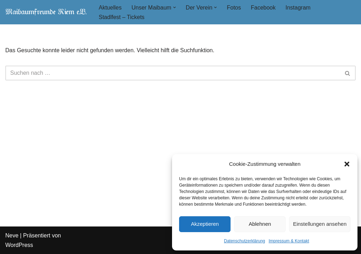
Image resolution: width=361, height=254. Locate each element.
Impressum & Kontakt (289, 240)
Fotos (234, 8)
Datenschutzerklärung (244, 240)
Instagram (298, 8)
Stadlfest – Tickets (122, 17)
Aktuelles (110, 8)
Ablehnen (260, 224)
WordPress (19, 245)
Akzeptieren (205, 224)
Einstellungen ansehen (320, 224)
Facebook (263, 8)
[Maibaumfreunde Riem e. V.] (46, 12)
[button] (346, 164)
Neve (11, 235)
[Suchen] (172, 73)
